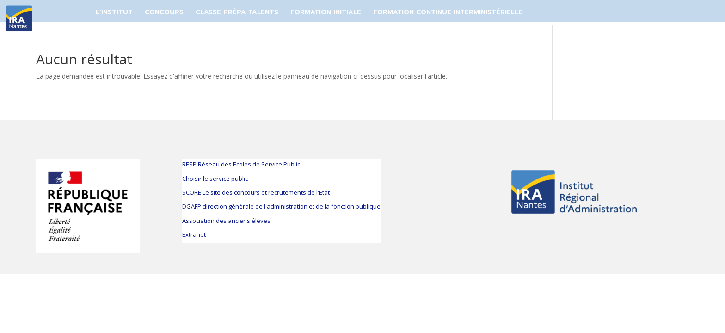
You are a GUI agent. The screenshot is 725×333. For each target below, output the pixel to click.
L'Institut (114, 12)
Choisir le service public (215, 178)
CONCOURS (164, 12)
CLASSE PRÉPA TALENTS (237, 12)
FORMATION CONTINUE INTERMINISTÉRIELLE (447, 12)
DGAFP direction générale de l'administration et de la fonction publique (281, 206)
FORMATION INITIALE (325, 12)
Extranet (194, 234)
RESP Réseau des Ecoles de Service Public (241, 164)
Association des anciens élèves (226, 220)
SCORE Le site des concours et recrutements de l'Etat (256, 192)
